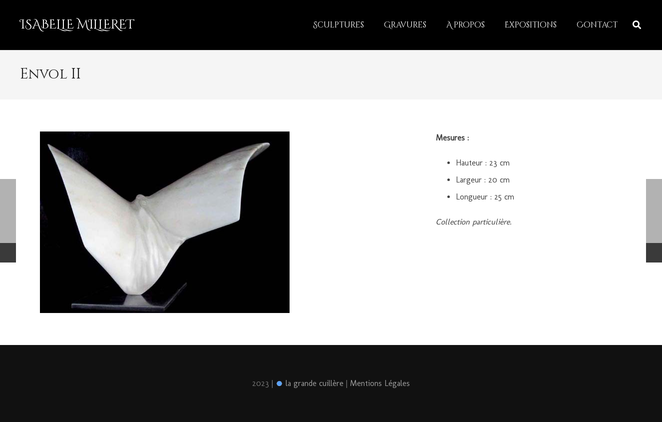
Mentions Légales (380, 383)
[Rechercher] (637, 25)
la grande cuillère (309, 383)
